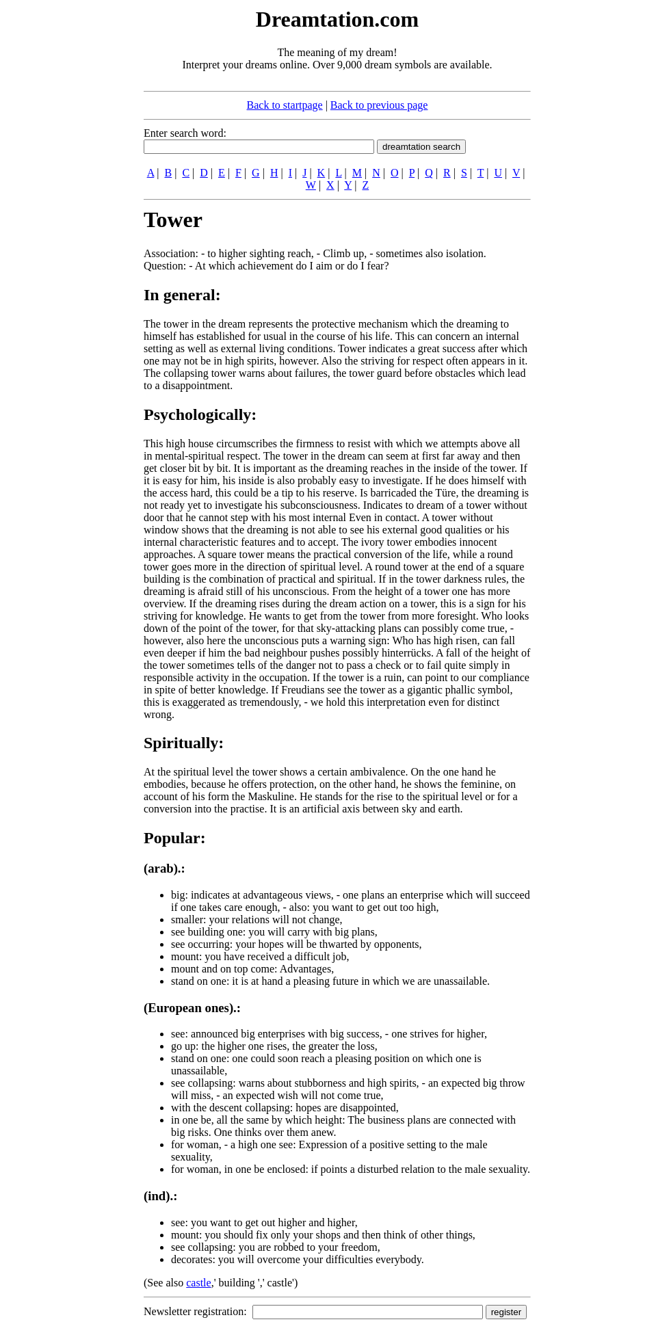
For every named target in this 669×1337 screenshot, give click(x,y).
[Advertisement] (60, 210)
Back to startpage (285, 105)
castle (198, 1282)
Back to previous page (379, 105)
